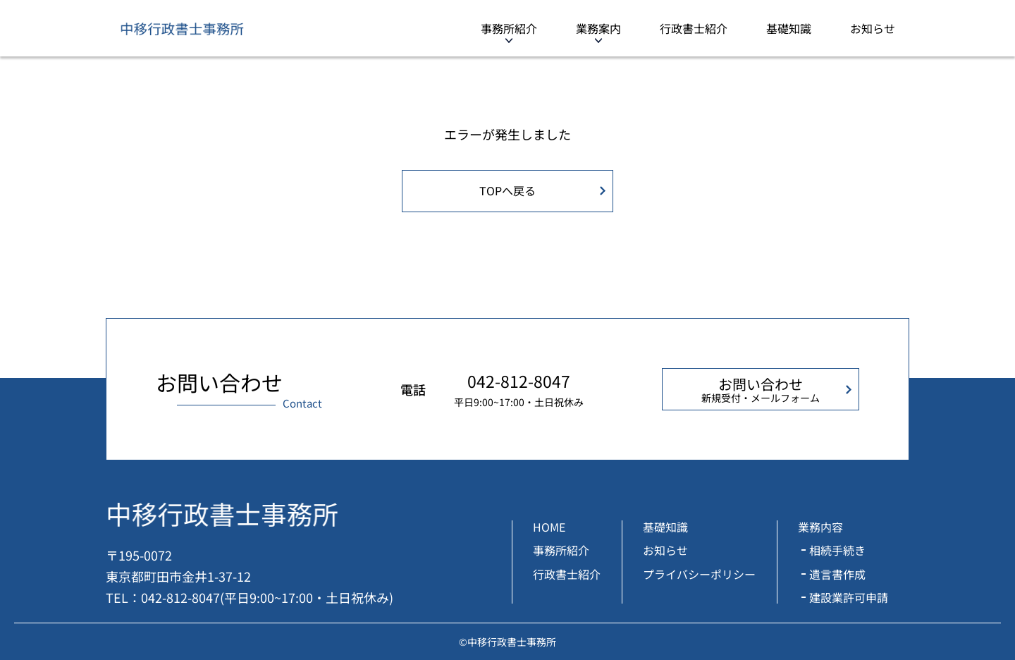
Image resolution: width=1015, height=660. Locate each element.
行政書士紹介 (693, 28)
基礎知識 (788, 28)
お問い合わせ (760, 389)
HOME (549, 526)
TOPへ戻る (507, 190)
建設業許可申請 (848, 597)
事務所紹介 (509, 28)
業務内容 (820, 526)
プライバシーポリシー (699, 574)
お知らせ (872, 28)
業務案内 (598, 28)
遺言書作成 (837, 574)
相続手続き (837, 550)
